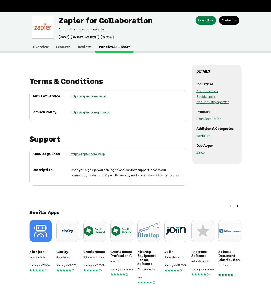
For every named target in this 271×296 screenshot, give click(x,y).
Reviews (84, 47)
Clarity (62, 252)
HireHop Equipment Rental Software (146, 258)
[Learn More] (206, 20)
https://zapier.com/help (88, 154)
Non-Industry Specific (212, 102)
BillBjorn (36, 252)
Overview (41, 47)
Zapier (64, 37)
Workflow (107, 37)
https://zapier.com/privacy (90, 112)
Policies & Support (114, 47)
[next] (238, 206)
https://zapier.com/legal (88, 96)
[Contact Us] (229, 20)
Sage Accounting (209, 119)
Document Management (84, 37)
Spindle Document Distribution (229, 256)
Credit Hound (94, 252)
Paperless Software (199, 254)
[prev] (230, 206)
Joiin (169, 252)
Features (63, 47)
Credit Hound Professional (121, 254)
